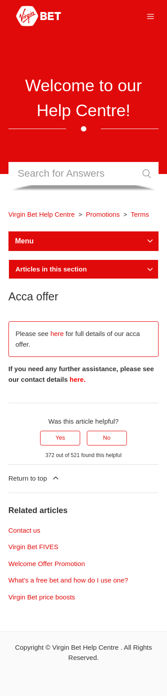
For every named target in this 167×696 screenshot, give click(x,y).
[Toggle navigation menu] (150, 16)
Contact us (24, 530)
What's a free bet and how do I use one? (68, 580)
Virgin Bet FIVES (33, 546)
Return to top (34, 477)
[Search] (84, 173)
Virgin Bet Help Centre (41, 214)
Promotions (103, 214)
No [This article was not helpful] (106, 437)
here (57, 333)
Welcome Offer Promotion (46, 563)
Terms (140, 214)
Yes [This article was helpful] (60, 437)
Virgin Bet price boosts (41, 597)
